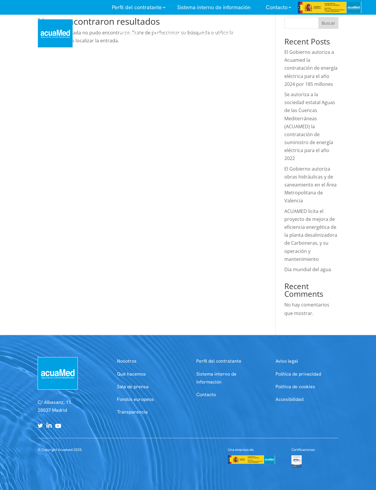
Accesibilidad (289, 399)
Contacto (206, 394)
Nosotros (127, 361)
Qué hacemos (131, 374)
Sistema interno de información (214, 7)
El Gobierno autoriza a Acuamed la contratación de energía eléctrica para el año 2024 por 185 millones (311, 68)
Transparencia (132, 412)
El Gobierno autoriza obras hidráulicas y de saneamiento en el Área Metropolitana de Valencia (310, 185)
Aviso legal (287, 361)
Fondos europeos (135, 399)
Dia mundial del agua (307, 269)
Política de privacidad (298, 374)
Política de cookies (295, 387)
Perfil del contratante (218, 361)
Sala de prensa (133, 387)
